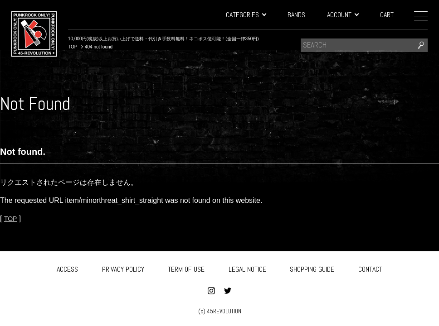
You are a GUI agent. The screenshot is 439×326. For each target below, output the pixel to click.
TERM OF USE (186, 268)
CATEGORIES (246, 14)
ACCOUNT (342, 14)
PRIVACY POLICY (123, 268)
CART (387, 14)
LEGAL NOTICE (247, 268)
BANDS (296, 14)
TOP (11, 218)
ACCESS (67, 268)
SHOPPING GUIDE (312, 268)
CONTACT (370, 268)
